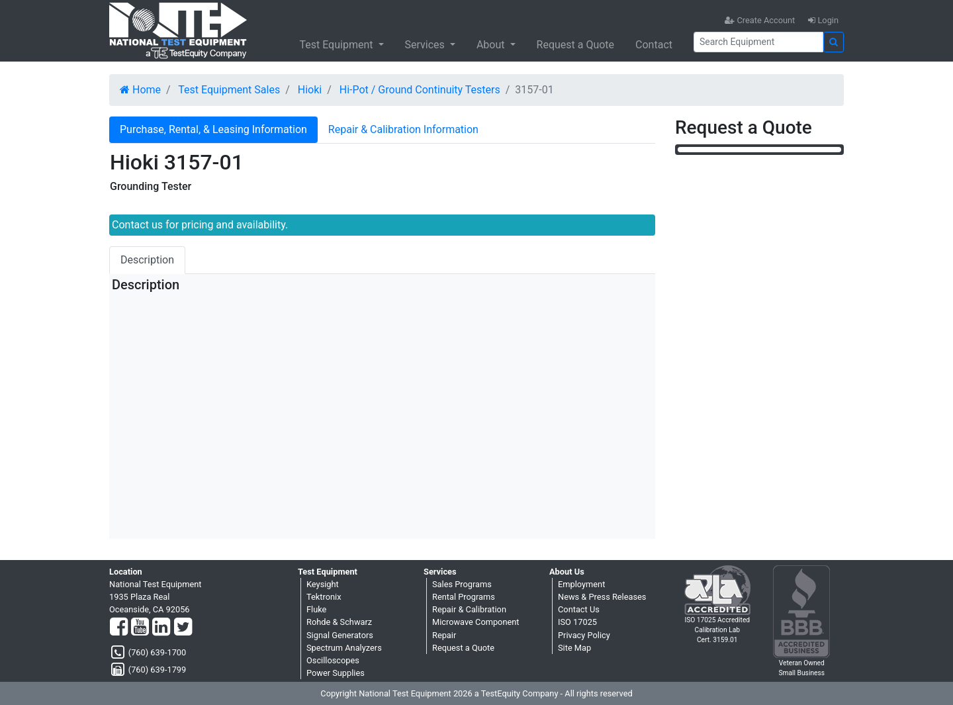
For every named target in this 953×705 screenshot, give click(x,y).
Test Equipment (337, 44)
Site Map (574, 648)
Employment (581, 584)
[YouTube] (140, 627)
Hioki (310, 89)
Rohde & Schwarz (339, 622)
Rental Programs (463, 597)
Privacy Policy (584, 635)
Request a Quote (576, 44)
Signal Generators (339, 635)
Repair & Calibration (469, 609)
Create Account (760, 20)
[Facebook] (118, 627)
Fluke (316, 609)
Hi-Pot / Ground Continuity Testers (420, 89)
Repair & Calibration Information (403, 129)
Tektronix (323, 597)
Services (426, 44)
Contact (653, 44)
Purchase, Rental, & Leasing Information (213, 129)
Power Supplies (335, 673)
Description (147, 260)
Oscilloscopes (332, 660)
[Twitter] (183, 627)
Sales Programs (462, 584)
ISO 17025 (577, 622)
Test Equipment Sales (229, 89)
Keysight (322, 584)
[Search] (758, 42)
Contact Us (579, 609)
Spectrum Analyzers (344, 648)
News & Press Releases (602, 597)
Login (823, 20)
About (492, 44)
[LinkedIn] (161, 627)
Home (140, 89)
